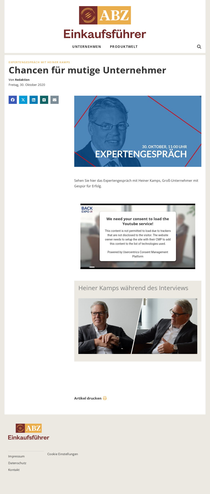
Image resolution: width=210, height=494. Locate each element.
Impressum (16, 456)
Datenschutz (17, 463)
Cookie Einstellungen (62, 454)
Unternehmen (86, 46)
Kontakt (13, 470)
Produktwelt (124, 46)
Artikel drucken (90, 398)
